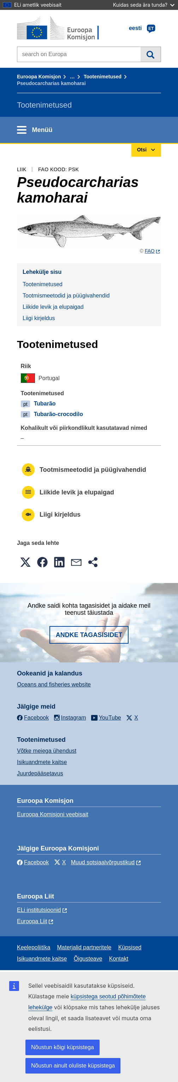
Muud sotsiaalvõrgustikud (103, 862)
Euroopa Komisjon (39, 76)
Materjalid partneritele (84, 947)
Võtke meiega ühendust (46, 751)
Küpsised (130, 947)
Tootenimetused (102, 76)
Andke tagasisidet (89, 634)
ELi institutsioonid (39, 910)
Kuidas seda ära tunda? (143, 5)
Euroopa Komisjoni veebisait (52, 814)
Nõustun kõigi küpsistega (62, 1047)
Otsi (151, 54)
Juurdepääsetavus (40, 773)
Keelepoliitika (33, 947)
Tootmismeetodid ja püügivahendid (66, 296)
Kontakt (118, 959)
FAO (150, 251)
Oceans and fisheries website (54, 684)
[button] (25, 562)
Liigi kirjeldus (39, 318)
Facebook (33, 862)
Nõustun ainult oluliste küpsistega (73, 1066)
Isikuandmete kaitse (42, 762)
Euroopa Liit (32, 921)
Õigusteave (88, 959)
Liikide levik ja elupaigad (53, 307)
